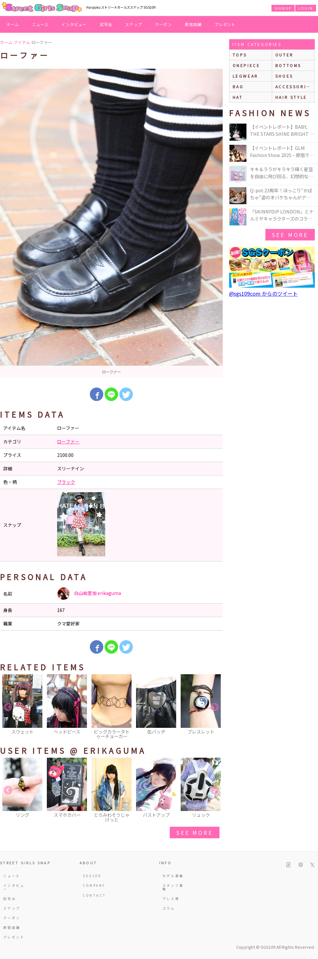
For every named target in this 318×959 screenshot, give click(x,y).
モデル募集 (173, 875)
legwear (245, 76)
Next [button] (214, 707)
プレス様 (170, 898)
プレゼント (225, 24)
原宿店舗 (193, 24)
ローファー (68, 441)
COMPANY (94, 885)
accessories (294, 86)
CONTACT (94, 895)
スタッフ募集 (173, 887)
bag (238, 86)
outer (284, 54)
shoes (284, 76)
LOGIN (305, 8)
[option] (111, 223)
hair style (291, 97)
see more (194, 832)
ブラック (66, 482)
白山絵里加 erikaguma (89, 593)
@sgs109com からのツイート (263, 293)
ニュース (40, 24)
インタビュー (74, 24)
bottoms (288, 65)
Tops (240, 54)
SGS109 (92, 875)
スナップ (133, 24)
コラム (168, 908)
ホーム (12, 24)
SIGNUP (283, 8)
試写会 (106, 24)
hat (238, 97)
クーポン (163, 24)
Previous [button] (8, 707)
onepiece (246, 65)
